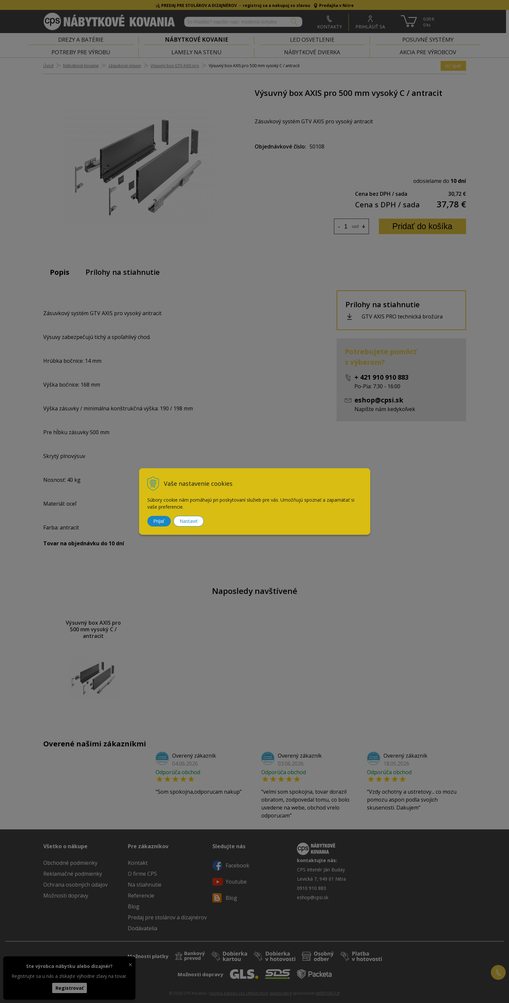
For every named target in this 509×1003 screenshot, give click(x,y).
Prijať (159, 521)
